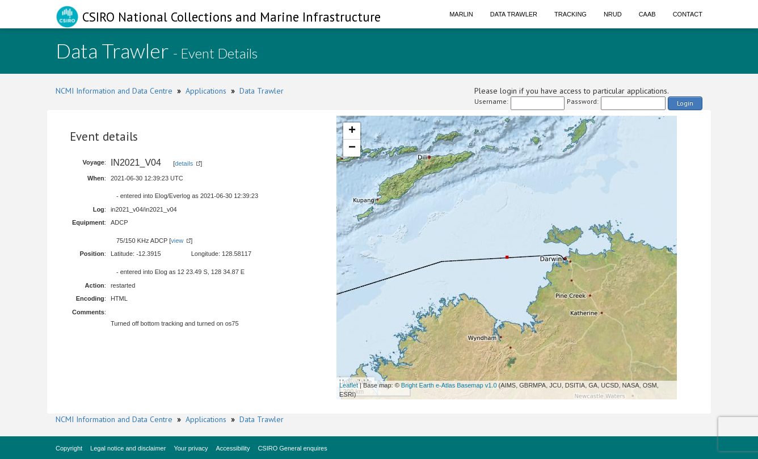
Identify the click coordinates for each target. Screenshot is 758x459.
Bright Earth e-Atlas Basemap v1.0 (449, 385)
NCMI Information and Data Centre (114, 91)
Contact (687, 14)
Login (685, 103)
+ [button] (352, 131)
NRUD (613, 14)
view (177, 240)
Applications (206, 91)
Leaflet (348, 385)
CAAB (647, 14)
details (184, 163)
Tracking (570, 14)
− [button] (352, 148)
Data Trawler (513, 14)
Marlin (461, 14)
